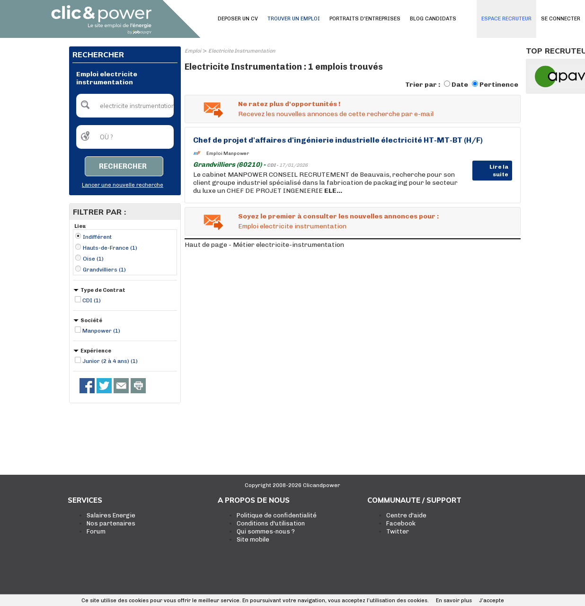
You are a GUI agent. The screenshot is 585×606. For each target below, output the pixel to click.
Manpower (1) (101, 330)
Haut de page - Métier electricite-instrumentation (264, 245)
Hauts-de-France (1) (110, 247)
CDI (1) (91, 300)
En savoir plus (454, 600)
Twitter (397, 531)
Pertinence (498, 85)
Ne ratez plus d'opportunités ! (289, 104)
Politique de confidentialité (277, 515)
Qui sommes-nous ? (266, 531)
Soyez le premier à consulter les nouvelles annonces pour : (338, 216)
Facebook (401, 523)
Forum (96, 531)
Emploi (193, 51)
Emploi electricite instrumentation (292, 226)
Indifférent (97, 237)
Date (460, 85)
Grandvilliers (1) (104, 269)
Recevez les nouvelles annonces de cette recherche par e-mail (336, 114)
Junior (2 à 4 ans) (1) (110, 361)
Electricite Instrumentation (241, 51)
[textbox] (125, 106)
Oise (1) (93, 258)
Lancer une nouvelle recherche (122, 185)
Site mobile (253, 539)
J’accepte (491, 600)
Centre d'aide (406, 515)
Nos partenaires (111, 523)
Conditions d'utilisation (271, 523)
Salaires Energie (111, 515)
